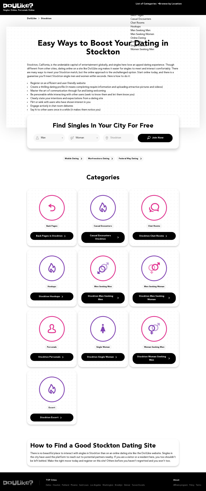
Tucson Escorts (138, 483)
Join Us (195, 6)
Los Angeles (95, 483)
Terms (198, 483)
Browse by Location (164, 6)
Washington (108, 483)
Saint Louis (84, 483)
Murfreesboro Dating (98, 156)
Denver (127, 483)
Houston (56, 483)
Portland (65, 483)
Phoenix (74, 483)
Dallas (48, 483)
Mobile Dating (72, 156)
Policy (191, 483)
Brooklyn (118, 483)
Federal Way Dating (128, 156)
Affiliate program (180, 483)
